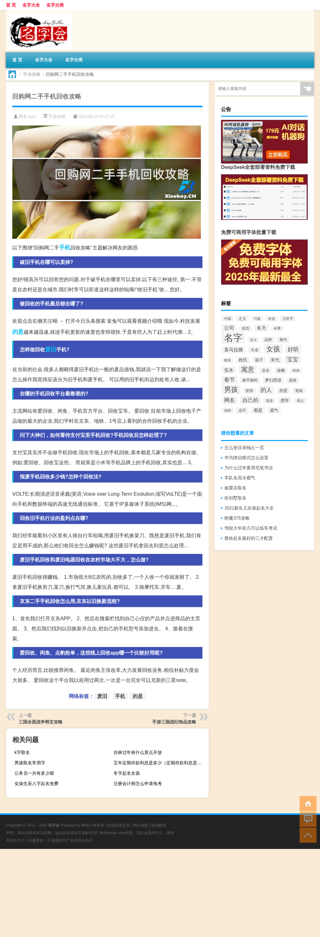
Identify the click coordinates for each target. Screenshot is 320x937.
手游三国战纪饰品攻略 (174, 721)
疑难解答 (158, 825)
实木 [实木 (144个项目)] (229, 370)
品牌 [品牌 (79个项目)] (268, 339)
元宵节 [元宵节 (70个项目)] (288, 319)
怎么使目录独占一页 (244, 447)
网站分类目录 (92, 825)
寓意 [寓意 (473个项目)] (247, 369)
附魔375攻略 (236, 518)
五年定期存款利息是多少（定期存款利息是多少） (160, 762)
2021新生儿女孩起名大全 (249, 507)
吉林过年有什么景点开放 (137, 752)
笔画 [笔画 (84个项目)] (299, 390)
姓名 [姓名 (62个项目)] (227, 360)
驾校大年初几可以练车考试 (250, 528)
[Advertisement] (160, 893)
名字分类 (55, 5)
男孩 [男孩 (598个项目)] (231, 389)
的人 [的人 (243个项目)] (266, 390)
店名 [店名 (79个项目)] (265, 370)
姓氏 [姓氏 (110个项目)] (243, 360)
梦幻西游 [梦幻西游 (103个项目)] (273, 380)
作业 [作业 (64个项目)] (271, 319)
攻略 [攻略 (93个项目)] (281, 370)
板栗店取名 (235, 487)
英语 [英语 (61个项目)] (269, 401)
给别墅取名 (235, 497)
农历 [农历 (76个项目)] (245, 328)
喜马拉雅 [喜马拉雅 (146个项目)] (233, 349)
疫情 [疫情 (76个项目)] (249, 390)
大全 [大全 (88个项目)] (255, 350)
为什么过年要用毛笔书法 (248, 467)
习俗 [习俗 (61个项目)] (257, 319)
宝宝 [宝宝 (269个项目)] (292, 359)
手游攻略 (32, 74)
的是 (18, 332)
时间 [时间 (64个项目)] (296, 370)
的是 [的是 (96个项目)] (283, 390)
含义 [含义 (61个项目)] (253, 340)
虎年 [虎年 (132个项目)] (284, 400)
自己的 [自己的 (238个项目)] (250, 400)
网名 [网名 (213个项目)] (229, 400)
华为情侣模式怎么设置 (246, 457)
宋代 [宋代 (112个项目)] (275, 360)
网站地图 (140, 825)
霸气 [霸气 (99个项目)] (274, 410)
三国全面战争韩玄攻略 (41, 721)
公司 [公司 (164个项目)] (229, 328)
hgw (32, 116)
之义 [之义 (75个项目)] (242, 318)
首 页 (11, 5)
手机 (64, 247)
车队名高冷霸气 (239, 477)
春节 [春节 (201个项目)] (229, 380)
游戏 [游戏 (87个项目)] (292, 380)
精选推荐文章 (118, 825)
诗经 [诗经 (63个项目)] (227, 410)
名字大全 (31, 5)
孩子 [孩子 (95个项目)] (259, 360)
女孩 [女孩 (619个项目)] (273, 349)
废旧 (50, 349)
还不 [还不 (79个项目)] (242, 410)
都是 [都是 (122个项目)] (258, 410)
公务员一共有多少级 (34, 773)
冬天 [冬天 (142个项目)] (261, 328)
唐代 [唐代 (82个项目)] (283, 339)
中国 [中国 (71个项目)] (227, 319)
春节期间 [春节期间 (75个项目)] (249, 380)
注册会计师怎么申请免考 (137, 783)
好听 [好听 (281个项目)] (293, 349)
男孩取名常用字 (29, 762)
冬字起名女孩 (126, 773)
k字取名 (22, 752)
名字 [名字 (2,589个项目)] (233, 337)
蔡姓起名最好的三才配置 (248, 538)
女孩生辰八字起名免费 (36, 783)
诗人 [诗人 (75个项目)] (300, 401)
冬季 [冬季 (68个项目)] (277, 328)
